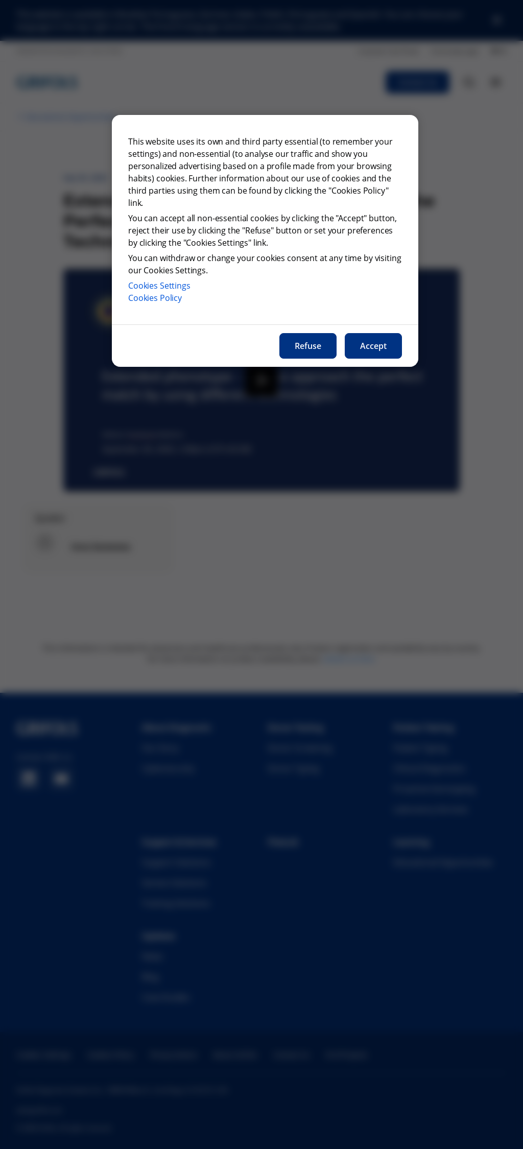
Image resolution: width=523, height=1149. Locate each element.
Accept (373, 345)
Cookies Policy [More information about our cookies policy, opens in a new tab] (155, 297)
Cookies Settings (159, 285)
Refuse (308, 345)
